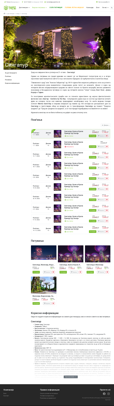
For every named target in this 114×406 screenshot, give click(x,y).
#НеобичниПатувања (95, 397)
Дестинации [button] (23, 7)
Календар (89, 7)
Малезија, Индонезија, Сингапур (46, 296)
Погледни (92, 136)
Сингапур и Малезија (95, 265)
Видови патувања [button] (39, 7)
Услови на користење (47, 395)
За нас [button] (104, 7)
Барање (101, 136)
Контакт (6, 395)
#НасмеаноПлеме (105, 397)
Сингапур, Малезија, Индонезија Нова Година (51, 265)
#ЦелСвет (107, 399)
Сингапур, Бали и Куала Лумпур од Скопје (73, 132)
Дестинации (10, 13)
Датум (105, 125)
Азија (18, 13)
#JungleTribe (85, 397)
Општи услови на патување (49, 393)
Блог (98, 7)
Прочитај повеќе (70, 376)
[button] (12, 2)
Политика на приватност (48, 398)
